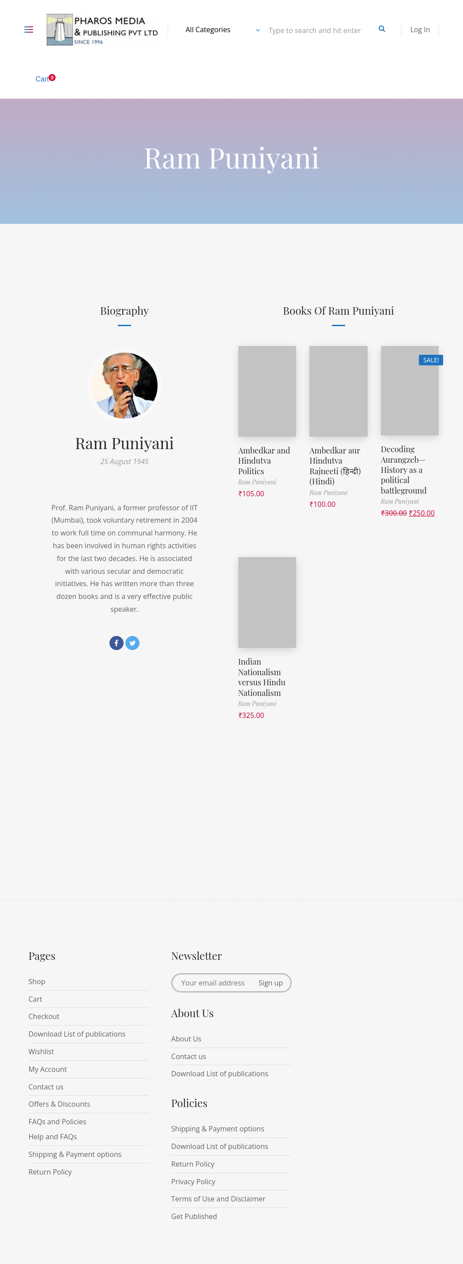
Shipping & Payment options (75, 1154)
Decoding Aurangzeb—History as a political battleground (404, 470)
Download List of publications (77, 1034)
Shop (37, 981)
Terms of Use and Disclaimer (218, 1199)
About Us (186, 1039)
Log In (420, 29)
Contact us (46, 1087)
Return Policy (50, 1172)
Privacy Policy (193, 1181)
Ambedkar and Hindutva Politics (264, 460)
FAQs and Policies (58, 1121)
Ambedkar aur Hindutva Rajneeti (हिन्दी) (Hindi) (335, 466)
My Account (48, 1069)
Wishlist (41, 1051)
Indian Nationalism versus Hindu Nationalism (262, 677)
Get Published (194, 1216)
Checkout (44, 1016)
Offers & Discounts (59, 1104)
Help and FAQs (53, 1136)
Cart (35, 999)
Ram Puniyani (124, 442)
